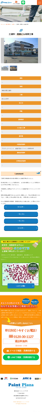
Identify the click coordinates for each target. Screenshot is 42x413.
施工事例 (8, 24)
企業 (13, 24)
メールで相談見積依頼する (22, 351)
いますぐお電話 (20, 286)
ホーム (2, 24)
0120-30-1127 (23, 337)
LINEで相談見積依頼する (23, 358)
